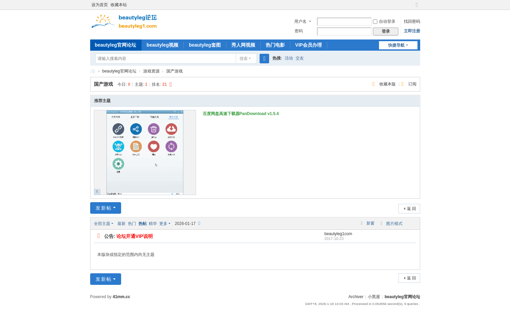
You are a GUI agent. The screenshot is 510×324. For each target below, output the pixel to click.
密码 (299, 31)
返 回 (411, 208)
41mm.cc (121, 296)
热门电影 (275, 45)
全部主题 (102, 223)
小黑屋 (374, 296)
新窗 (370, 223)
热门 (132, 223)
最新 (121, 223)
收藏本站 (119, 4)
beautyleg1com (338, 233)
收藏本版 (388, 84)
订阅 (412, 84)
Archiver (355, 296)
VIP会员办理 (308, 45)
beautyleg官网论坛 (115, 45)
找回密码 (412, 21)
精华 (153, 223)
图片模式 (394, 223)
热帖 (142, 223)
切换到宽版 (417, 7)
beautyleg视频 (162, 45)
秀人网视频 (243, 45)
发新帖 (104, 208)
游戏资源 (151, 71)
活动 (289, 58)
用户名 (300, 21)
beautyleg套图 (204, 45)
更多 (163, 223)
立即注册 (412, 31)
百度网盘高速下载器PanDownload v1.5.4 (241, 113)
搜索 (244, 58)
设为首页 (100, 4)
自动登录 (384, 21)
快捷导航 (396, 45)
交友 (300, 58)
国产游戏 (174, 71)
